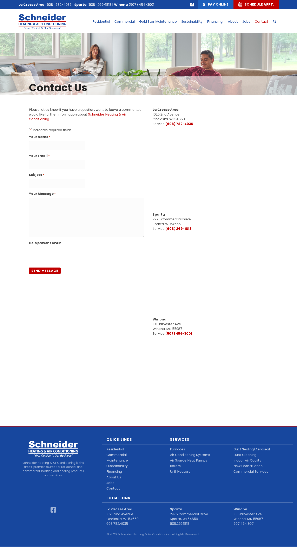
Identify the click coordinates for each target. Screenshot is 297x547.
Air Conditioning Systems (190, 455)
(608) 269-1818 (99, 4)
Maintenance (117, 460)
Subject (36, 173)
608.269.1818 (179, 523)
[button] (274, 21)
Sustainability (117, 466)
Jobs (110, 483)
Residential (115, 449)
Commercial (116, 455)
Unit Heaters (180, 472)
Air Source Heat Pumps (188, 460)
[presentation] (60, 252)
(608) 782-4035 (58, 4)
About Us (113, 477)
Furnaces (177, 449)
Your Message (42, 190)
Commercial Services (250, 472)
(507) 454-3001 (141, 4)
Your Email (39, 155)
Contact (113, 488)
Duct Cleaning (244, 455)
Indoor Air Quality (247, 460)
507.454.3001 (244, 523)
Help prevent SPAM (45, 240)
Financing (114, 472)
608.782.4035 (117, 523)
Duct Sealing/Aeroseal (251, 449)
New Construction (248, 466)
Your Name (39, 137)
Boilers (175, 466)
